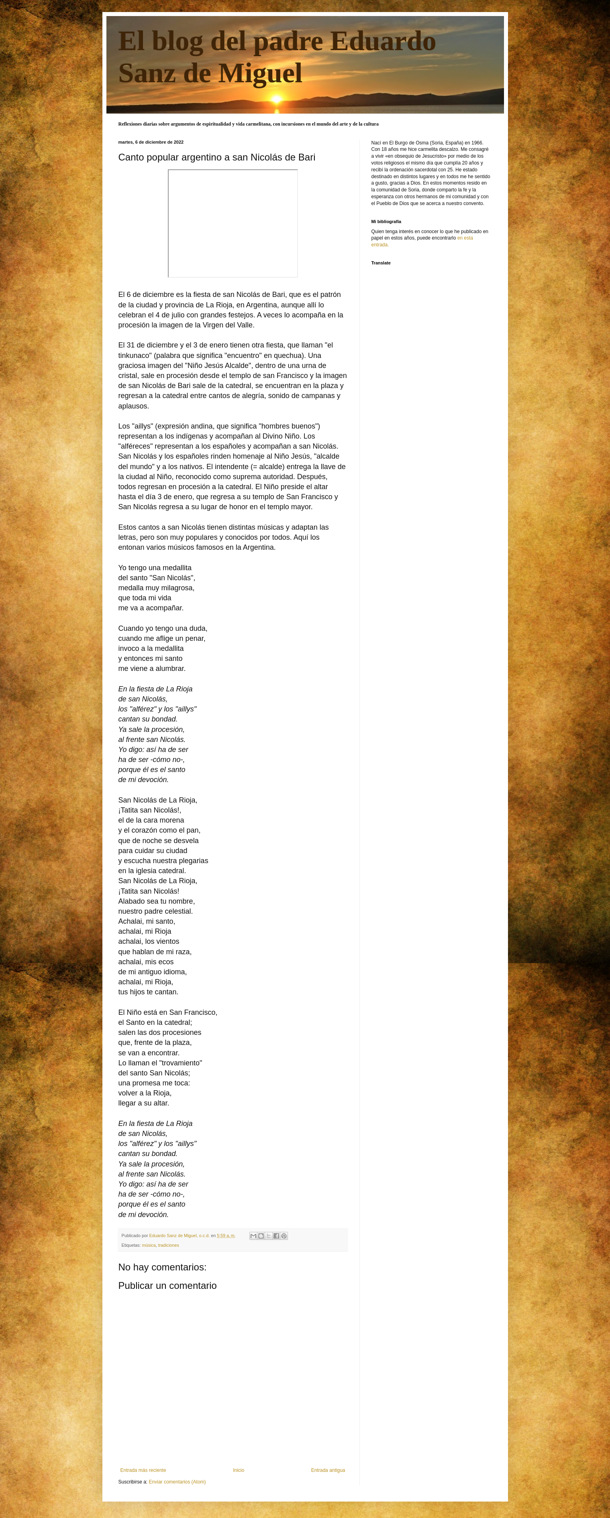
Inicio (238, 1470)
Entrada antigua (328, 1470)
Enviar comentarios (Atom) (177, 1482)
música (149, 1245)
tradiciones (168, 1245)
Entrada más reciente (143, 1470)
